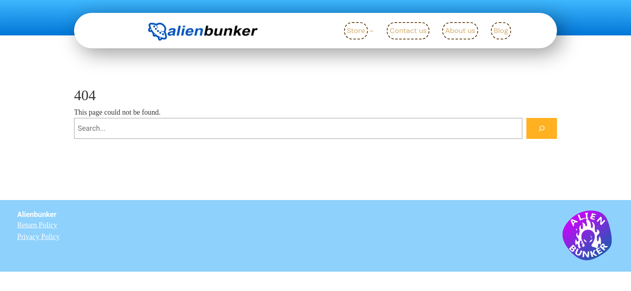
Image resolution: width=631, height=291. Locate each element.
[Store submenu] (371, 31)
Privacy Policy (38, 237)
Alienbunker (36, 214)
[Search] (541, 128)
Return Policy (37, 225)
